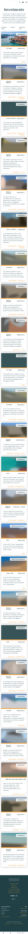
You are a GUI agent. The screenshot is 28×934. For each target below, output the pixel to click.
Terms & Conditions (18, 923)
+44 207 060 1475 (5, 916)
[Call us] (3, 933)
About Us (14, 885)
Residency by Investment (14, 892)
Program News (14, 887)
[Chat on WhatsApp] (10, 933)
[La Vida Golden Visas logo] (6, 2)
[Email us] (23, 2)
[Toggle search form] (20, 2)
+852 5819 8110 (23, 912)
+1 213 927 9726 (23, 908)
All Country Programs (14, 889)
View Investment (14, 48)
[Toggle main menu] (26, 2)
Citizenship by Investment (14, 890)
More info (21, 932)
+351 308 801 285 (22, 916)
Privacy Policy (8, 923)
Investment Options (14, 883)
